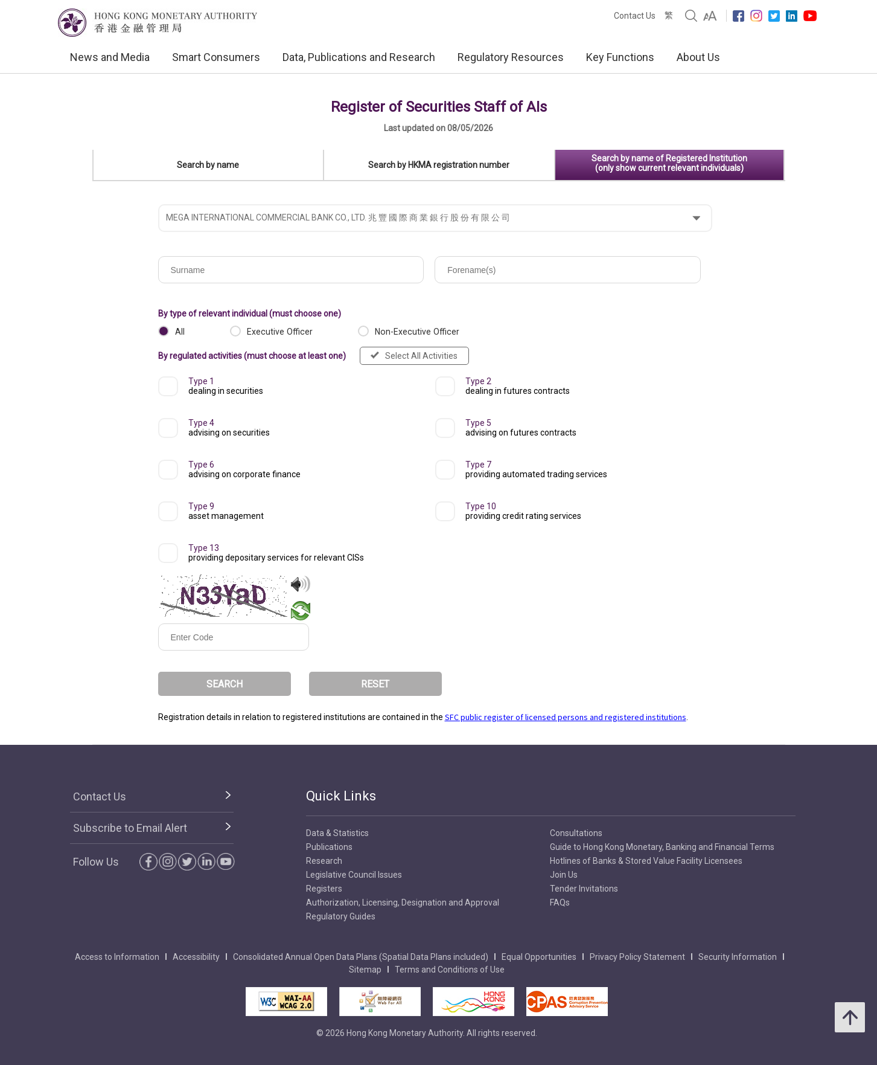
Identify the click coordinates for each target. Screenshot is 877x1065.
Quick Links (341, 795)
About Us (698, 57)
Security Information (737, 957)
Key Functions (620, 57)
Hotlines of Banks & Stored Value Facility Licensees (646, 861)
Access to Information (117, 957)
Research (324, 861)
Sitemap (365, 969)
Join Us (564, 875)
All (180, 331)
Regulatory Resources (511, 57)
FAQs (560, 902)
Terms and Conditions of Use (450, 969)
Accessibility (196, 957)
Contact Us (634, 16)
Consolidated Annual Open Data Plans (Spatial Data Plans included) (360, 957)
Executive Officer (280, 331)
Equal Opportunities (539, 957)
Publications (329, 847)
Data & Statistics (337, 833)
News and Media (110, 57)
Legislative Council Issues (354, 875)
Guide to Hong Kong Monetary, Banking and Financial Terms (662, 847)
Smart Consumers (216, 57)
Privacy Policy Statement (637, 957)
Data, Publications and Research (358, 57)
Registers (324, 888)
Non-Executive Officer (417, 331)
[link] (710, 16)
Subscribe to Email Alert (130, 828)
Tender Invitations (584, 888)
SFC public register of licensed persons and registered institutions (565, 717)
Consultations (576, 833)
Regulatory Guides (340, 916)
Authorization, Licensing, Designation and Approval (402, 902)
